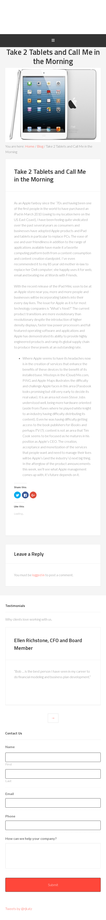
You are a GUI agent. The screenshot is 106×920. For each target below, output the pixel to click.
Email (9, 794)
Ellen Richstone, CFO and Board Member (47, 643)
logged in (38, 575)
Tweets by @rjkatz (18, 909)
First (9, 764)
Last (8, 781)
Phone (10, 816)
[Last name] (53, 774)
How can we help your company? (31, 838)
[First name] (53, 757)
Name (10, 747)
